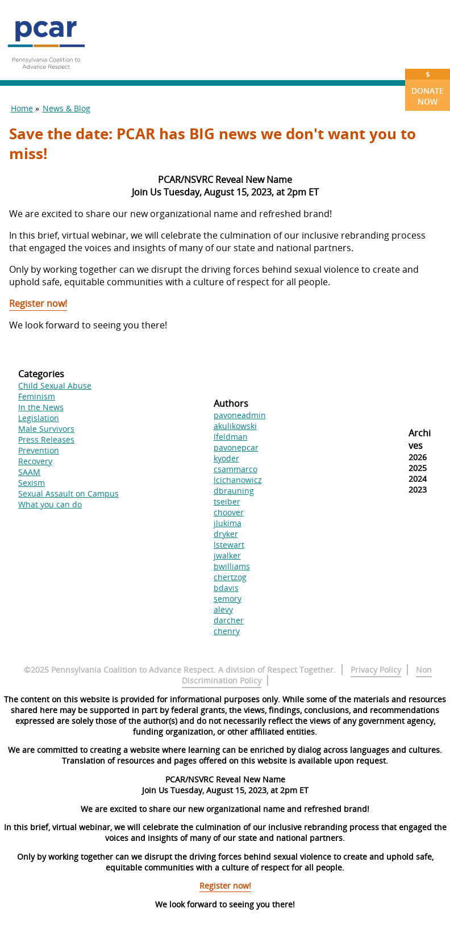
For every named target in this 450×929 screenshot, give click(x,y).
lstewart (229, 544)
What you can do (50, 504)
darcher (229, 620)
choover (229, 512)
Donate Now (427, 88)
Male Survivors (46, 428)
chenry (227, 631)
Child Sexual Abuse (54, 385)
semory (227, 598)
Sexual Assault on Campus (68, 493)
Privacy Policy (376, 669)
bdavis (226, 587)
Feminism (36, 396)
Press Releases (46, 439)
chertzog (230, 577)
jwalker (227, 555)
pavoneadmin (240, 415)
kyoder (226, 458)
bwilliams (232, 566)
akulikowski (235, 425)
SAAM (29, 471)
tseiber (227, 501)
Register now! (38, 303)
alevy (223, 609)
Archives (420, 439)
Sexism (31, 482)
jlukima (227, 523)
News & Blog (66, 108)
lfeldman (231, 436)
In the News (41, 407)
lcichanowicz (238, 479)
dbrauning (234, 490)
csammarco (235, 469)
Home (22, 108)
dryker (226, 533)
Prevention (38, 450)
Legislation (38, 418)
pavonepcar (236, 447)
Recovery (35, 461)
